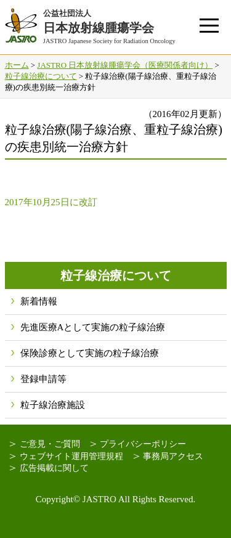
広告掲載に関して (54, 468)
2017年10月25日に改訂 (51, 202)
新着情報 (38, 301)
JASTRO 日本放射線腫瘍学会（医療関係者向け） (125, 65)
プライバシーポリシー (143, 444)
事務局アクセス (173, 456)
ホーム (17, 65)
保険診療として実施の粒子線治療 (89, 353)
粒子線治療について (41, 76)
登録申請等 (43, 379)
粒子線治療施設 (52, 405)
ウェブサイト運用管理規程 (71, 456)
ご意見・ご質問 (50, 444)
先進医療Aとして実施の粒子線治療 (93, 327)
